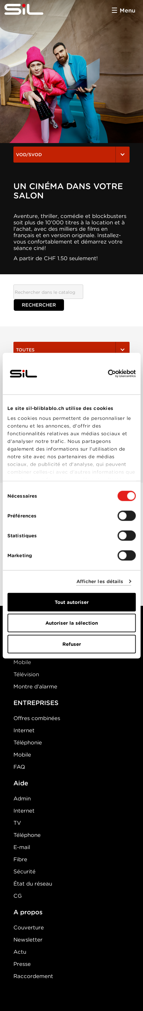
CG (17, 896)
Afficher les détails (99, 581)
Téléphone (27, 835)
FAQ (19, 767)
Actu (19, 952)
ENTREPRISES (36, 703)
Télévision (26, 674)
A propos (28, 912)
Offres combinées (36, 718)
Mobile (22, 662)
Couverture (28, 927)
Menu (127, 10)
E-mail (21, 847)
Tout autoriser (72, 602)
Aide (20, 783)
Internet (24, 730)
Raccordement (33, 976)
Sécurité (24, 871)
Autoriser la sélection (71, 623)
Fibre (20, 859)
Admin (22, 798)
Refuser (71, 644)
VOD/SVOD (71, 155)
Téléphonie (27, 742)
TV (17, 823)
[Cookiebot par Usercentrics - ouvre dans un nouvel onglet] (108, 373)
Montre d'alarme (35, 686)
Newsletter (28, 939)
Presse (22, 964)
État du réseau (32, 883)
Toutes (71, 350)
